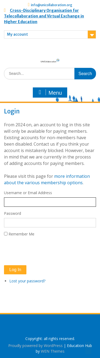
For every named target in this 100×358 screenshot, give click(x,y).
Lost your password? (27, 280)
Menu (49, 92)
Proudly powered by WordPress (35, 345)
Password (12, 213)
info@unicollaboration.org (51, 5)
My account (17, 34)
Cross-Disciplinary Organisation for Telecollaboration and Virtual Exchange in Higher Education (44, 16)
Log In (15, 269)
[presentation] (44, 251)
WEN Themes (53, 351)
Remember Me (21, 234)
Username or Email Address (28, 192)
